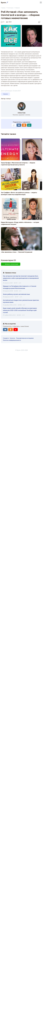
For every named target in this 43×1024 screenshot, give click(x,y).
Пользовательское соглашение (25, 338)
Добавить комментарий (10, 264)
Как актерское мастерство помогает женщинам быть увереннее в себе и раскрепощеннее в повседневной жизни (21, 278)
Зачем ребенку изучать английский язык (16, 294)
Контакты (12, 338)
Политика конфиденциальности (12, 340)
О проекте (6, 338)
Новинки (17, 7)
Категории (10, 7)
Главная (3, 7)
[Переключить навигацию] (41, 2)
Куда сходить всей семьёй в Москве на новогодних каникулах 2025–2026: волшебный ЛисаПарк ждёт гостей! (20, 310)
